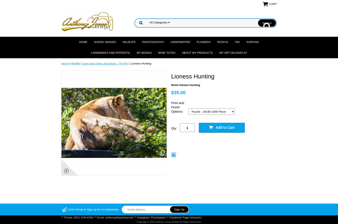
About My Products (197, 52)
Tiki (237, 42)
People (222, 42)
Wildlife (129, 42)
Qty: (174, 128)
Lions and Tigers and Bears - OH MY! (105, 63)
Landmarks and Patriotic (110, 52)
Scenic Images (105, 42)
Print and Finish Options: (177, 107)
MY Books (144, 52)
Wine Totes (166, 52)
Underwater (180, 42)
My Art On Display (233, 52)
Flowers (204, 42)
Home (83, 42)
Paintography (153, 42)
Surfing (252, 42)
